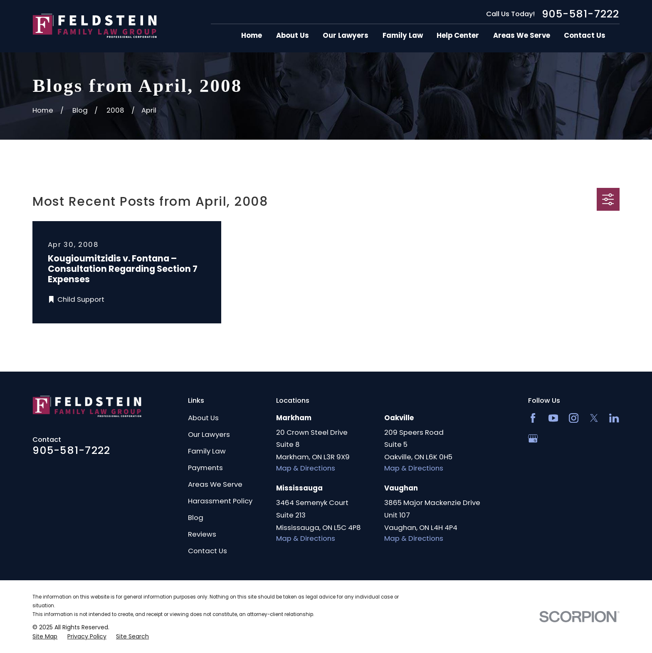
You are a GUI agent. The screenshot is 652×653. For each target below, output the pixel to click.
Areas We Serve (215, 484)
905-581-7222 (581, 14)
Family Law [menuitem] (403, 35)
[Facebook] (533, 418)
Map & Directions (305, 468)
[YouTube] (553, 418)
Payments (205, 468)
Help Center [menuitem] (458, 35)
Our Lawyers (209, 434)
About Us (203, 418)
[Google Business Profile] (533, 438)
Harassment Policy (220, 501)
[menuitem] (44, 637)
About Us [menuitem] (292, 35)
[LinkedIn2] (614, 418)
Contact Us (207, 551)
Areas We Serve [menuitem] (521, 35)
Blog (195, 517)
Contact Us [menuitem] (584, 35)
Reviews (202, 534)
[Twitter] (594, 418)
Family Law (207, 451)
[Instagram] (573, 418)
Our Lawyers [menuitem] (345, 35)
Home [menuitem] (251, 35)
